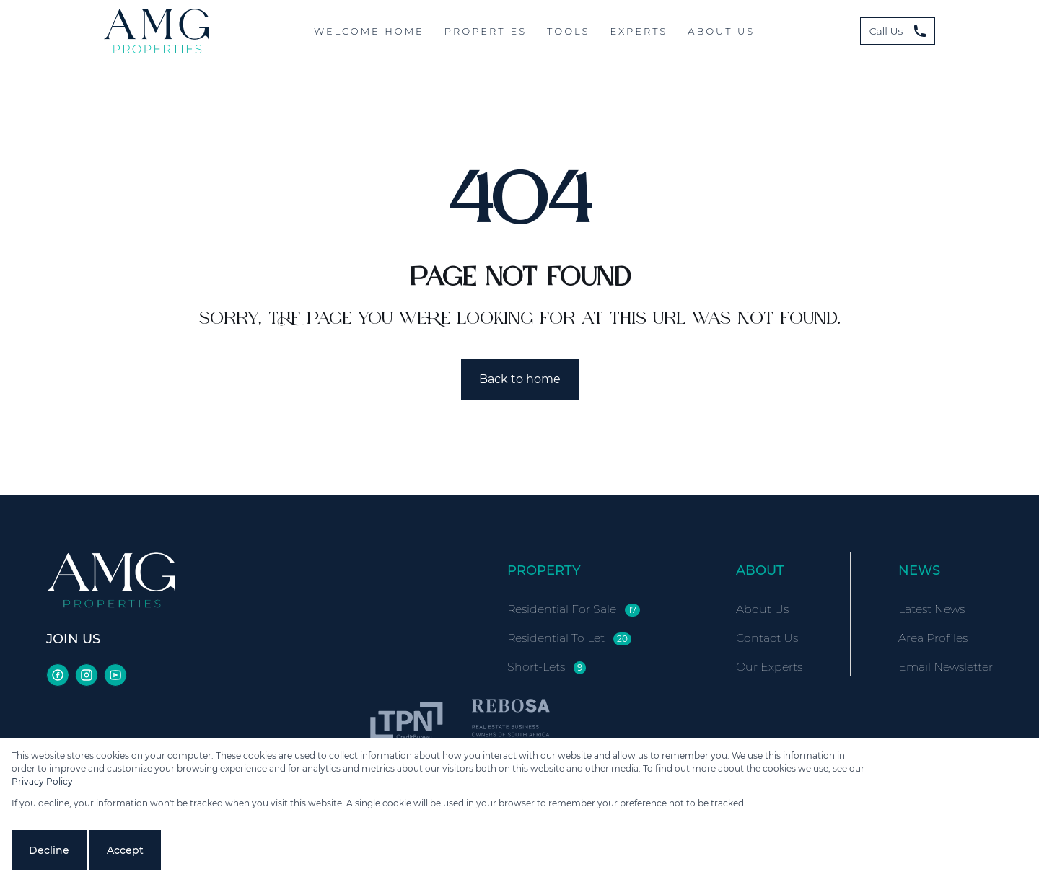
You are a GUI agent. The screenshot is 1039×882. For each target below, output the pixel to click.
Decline (49, 850)
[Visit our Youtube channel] (115, 675)
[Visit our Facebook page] (57, 675)
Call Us (897, 31)
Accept (125, 850)
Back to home (520, 379)
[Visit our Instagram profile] (86, 675)
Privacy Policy (42, 781)
